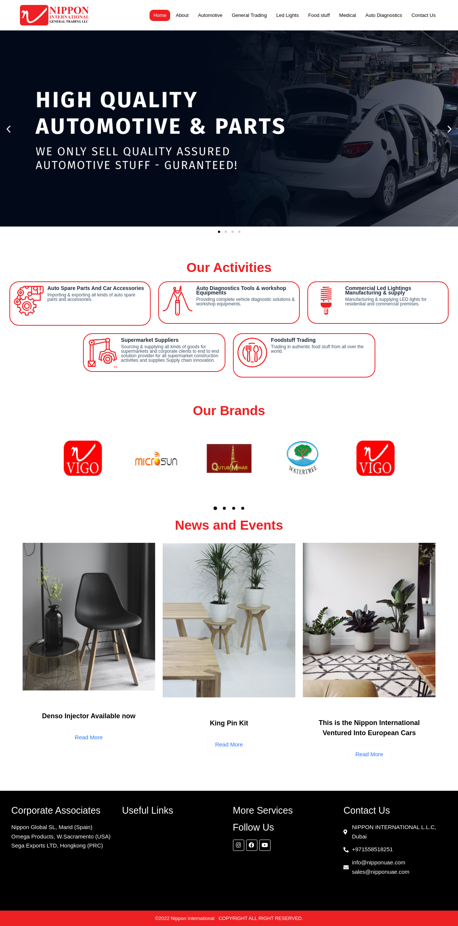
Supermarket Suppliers (149, 340)
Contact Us (423, 15)
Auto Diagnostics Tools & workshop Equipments (241, 290)
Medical (347, 15)
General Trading (249, 15)
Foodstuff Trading (293, 340)
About (182, 15)
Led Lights (287, 15)
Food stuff (319, 15)
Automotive (210, 15)
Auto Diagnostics (384, 15)
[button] (8, 128)
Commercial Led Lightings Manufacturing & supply (378, 290)
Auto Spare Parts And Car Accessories (95, 288)
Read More (89, 737)
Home (159, 15)
